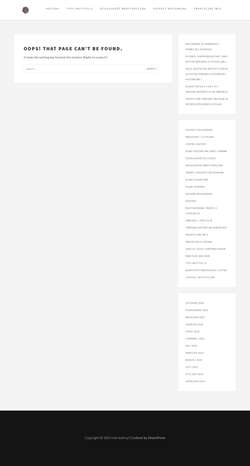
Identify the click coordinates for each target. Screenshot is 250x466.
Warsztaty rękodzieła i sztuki (206, 270)
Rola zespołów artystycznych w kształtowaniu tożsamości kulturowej (207, 74)
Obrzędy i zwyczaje (199, 220)
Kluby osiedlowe (197, 179)
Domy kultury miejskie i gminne (206, 151)
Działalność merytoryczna (123, 8)
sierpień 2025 (194, 324)
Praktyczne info (208, 8)
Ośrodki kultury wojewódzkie (206, 227)
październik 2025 (197, 310)
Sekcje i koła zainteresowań (206, 249)
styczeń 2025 (194, 374)
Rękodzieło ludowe (199, 241)
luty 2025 (192, 367)
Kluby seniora (195, 186)
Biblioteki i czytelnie (200, 137)
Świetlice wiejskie (198, 256)
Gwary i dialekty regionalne (205, 172)
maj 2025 (191, 345)
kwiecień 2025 (195, 352)
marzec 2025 (194, 360)
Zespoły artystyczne (200, 277)
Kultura (52, 8)
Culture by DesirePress (148, 438)
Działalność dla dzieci (201, 158)
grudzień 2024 (195, 381)
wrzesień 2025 (195, 317)
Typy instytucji (80, 8)
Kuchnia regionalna (199, 193)
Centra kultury (196, 144)
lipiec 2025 (193, 331)
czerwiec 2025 (195, 338)
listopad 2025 (195, 303)
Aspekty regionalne (170, 8)
